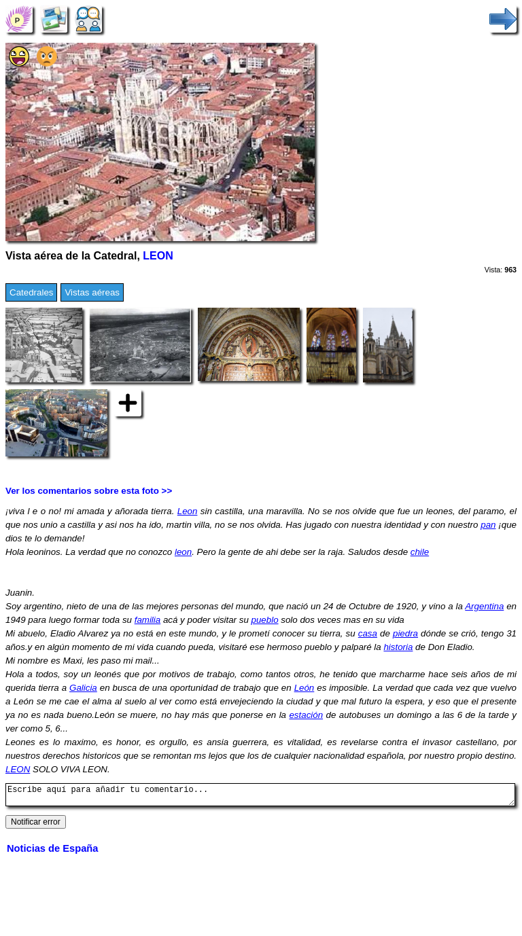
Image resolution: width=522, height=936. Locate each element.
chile (420, 552)
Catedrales (31, 292)
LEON (158, 256)
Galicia (83, 688)
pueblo (265, 620)
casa (367, 633)
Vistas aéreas (92, 292)
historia (398, 647)
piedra (405, 633)
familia (148, 620)
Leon (187, 511)
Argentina (484, 606)
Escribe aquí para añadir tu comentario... (260, 796)
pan (488, 525)
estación (306, 715)
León (304, 688)
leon (183, 552)
